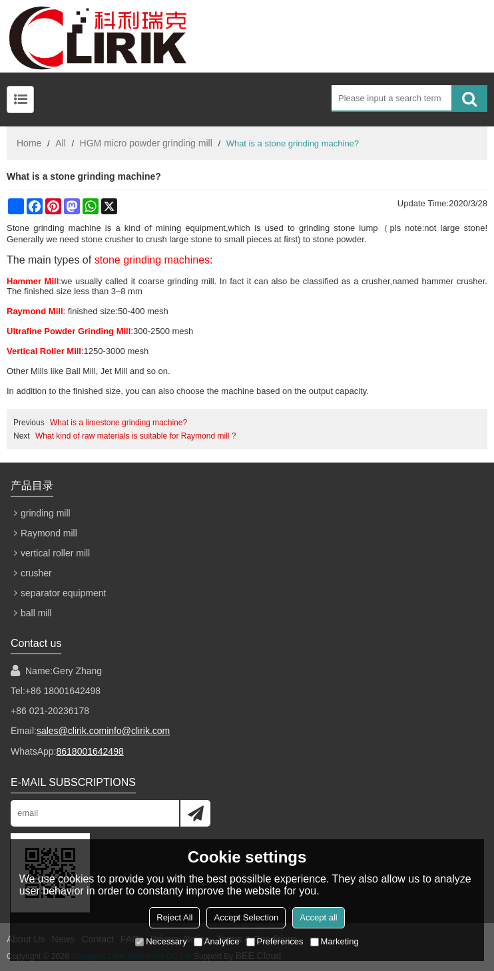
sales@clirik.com (72, 730)
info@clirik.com (138, 730)
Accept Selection (246, 917)
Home (29, 143)
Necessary (160, 941)
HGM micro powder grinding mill (146, 143)
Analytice (217, 941)
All (60, 143)
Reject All (174, 917)
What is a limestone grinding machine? (118, 422)
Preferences (275, 941)
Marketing (334, 941)
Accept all (318, 917)
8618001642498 (89, 750)
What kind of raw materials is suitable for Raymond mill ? (135, 436)
